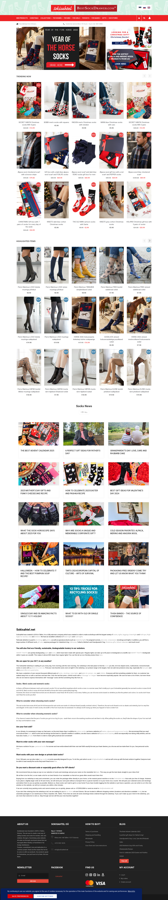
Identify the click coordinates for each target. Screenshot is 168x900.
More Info (131, 891)
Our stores (113, 18)
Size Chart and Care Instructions (96, 845)
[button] (150, 241)
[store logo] (62, 8)
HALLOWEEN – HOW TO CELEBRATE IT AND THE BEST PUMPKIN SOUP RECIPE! (38, 573)
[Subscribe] (33, 881)
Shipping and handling (93, 835)
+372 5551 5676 (60, 843)
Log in (123, 875)
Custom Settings (45, 896)
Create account (126, 882)
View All (84, 412)
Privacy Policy (89, 842)
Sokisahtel (58, 876)
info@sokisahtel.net (61, 849)
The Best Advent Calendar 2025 (37, 450)
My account (149, 18)
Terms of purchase (91, 831)
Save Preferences (20, 896)
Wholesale (89, 838)
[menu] (68, 18)
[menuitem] (23, 18)
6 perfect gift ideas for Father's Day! (131, 835)
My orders (124, 878)
